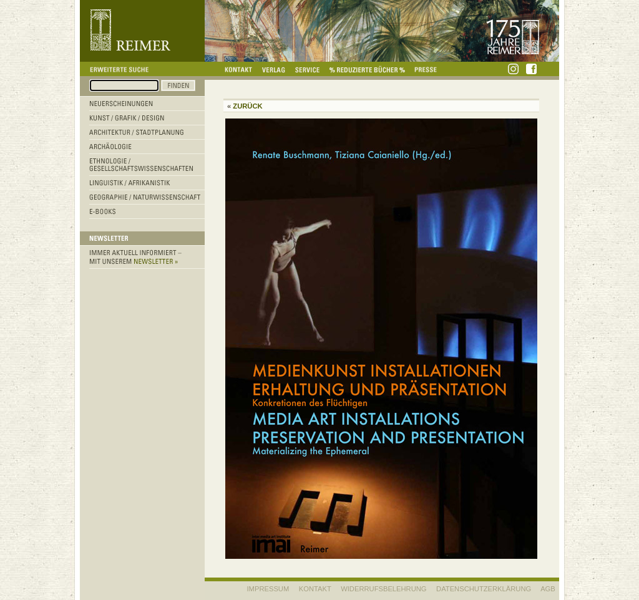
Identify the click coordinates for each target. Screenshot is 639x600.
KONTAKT (315, 589)
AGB (547, 589)
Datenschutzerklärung (483, 589)
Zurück (247, 106)
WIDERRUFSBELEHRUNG (383, 589)
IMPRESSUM (268, 589)
